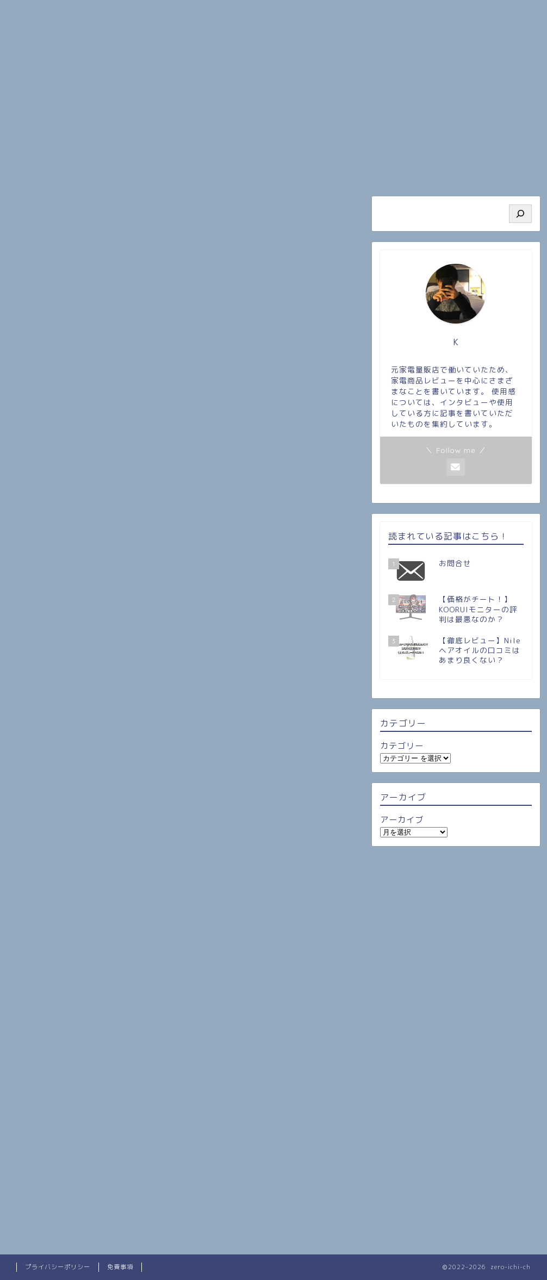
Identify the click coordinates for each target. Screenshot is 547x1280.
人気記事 (230, 168)
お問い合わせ (492, 168)
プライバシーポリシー (57, 1267)
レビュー (228, 206)
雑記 (139, 206)
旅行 (317, 168)
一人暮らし (317, 206)
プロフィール (142, 168)
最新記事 (49, 206)
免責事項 (120, 1267)
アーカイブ (402, 819)
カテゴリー (402, 745)
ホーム (54, 168)
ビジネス (404, 168)
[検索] (520, 213)
